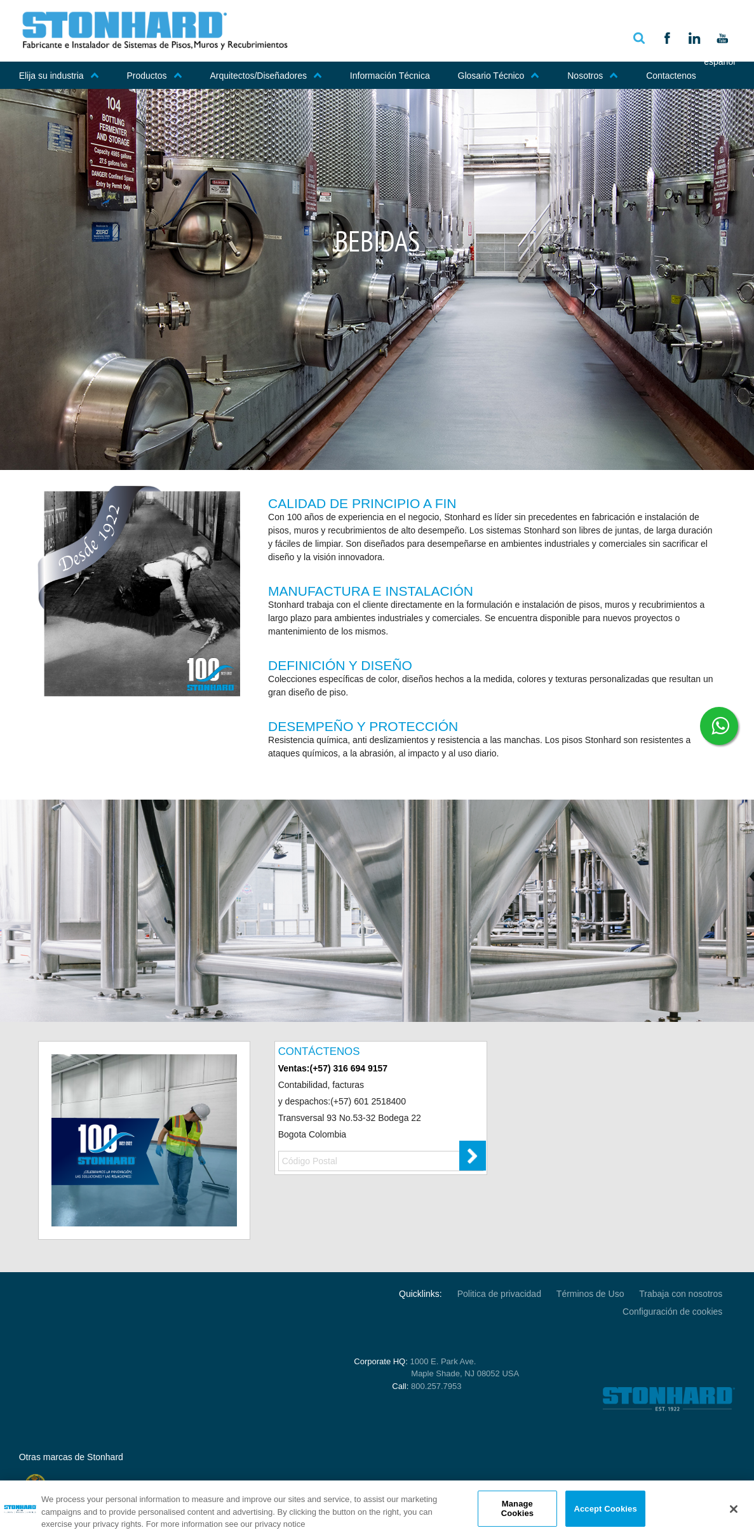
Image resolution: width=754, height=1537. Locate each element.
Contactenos (671, 75)
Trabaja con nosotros (680, 1294)
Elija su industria (59, 75)
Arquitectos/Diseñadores (266, 75)
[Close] (734, 1509)
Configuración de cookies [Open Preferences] (672, 1311)
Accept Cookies (605, 1508)
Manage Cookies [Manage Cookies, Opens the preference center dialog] (517, 1509)
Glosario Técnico (499, 75)
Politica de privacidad (499, 1294)
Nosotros (592, 75)
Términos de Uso (590, 1294)
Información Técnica (390, 75)
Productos (154, 75)
